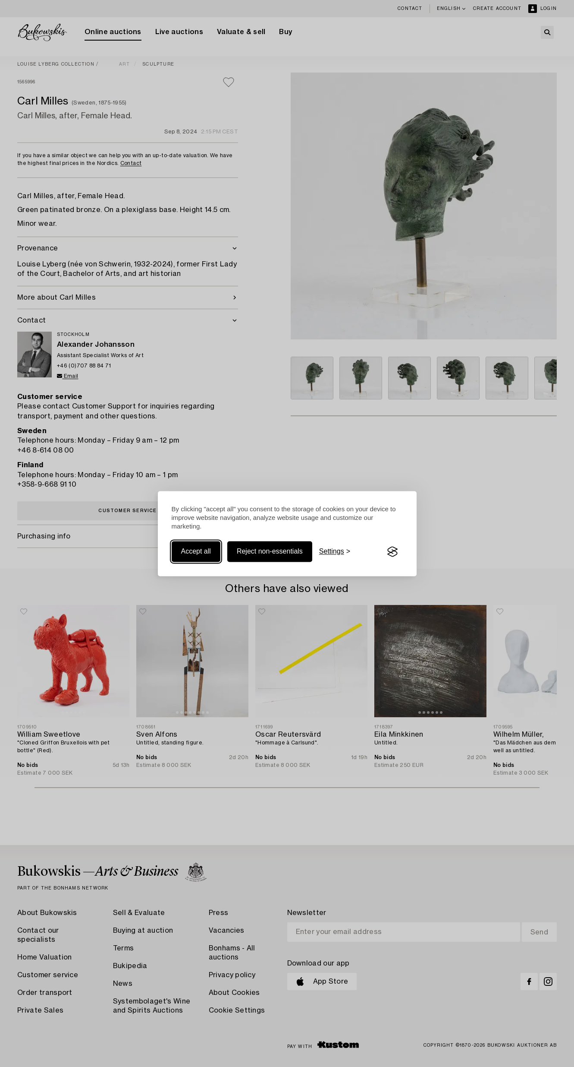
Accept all (196, 551)
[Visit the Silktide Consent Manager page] (392, 551)
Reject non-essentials (270, 551)
